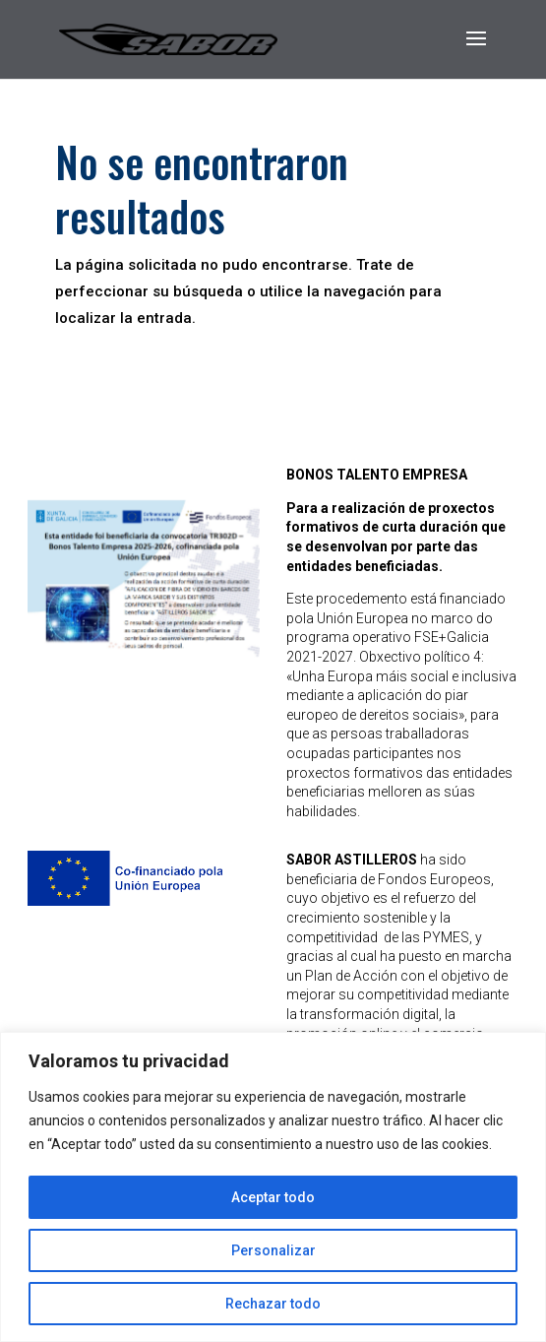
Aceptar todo (273, 1197)
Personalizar (273, 1250)
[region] (273, 1187)
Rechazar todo (273, 1303)
